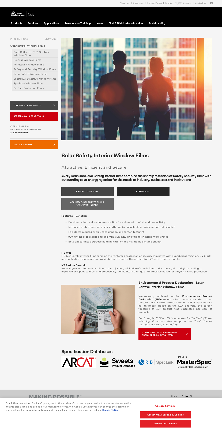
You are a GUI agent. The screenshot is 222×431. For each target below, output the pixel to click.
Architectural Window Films (27, 46)
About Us (125, 3)
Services (33, 23)
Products (16, 23)
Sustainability (156, 23)
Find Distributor (34, 144)
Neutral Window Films (27, 60)
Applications (51, 23)
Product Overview (87, 191)
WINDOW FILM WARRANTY (34, 105)
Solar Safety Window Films (30, 74)
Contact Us (200, 3)
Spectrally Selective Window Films (34, 78)
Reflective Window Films (28, 64)
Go (209, 11)
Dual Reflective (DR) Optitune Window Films (31, 53)
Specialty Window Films (28, 83)
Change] (186, 3)
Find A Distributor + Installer (125, 23)
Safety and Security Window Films (34, 69)
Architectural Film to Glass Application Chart (87, 203)
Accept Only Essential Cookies (165, 414)
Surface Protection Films (28, 88)
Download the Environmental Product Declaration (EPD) (165, 333)
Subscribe (138, 3)
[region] (111, 414)
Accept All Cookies (165, 423)
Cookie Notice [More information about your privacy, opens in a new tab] (110, 410)
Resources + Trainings (78, 23)
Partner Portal (154, 3)
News (99, 23)
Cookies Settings (165, 406)
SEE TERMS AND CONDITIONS (34, 116)
